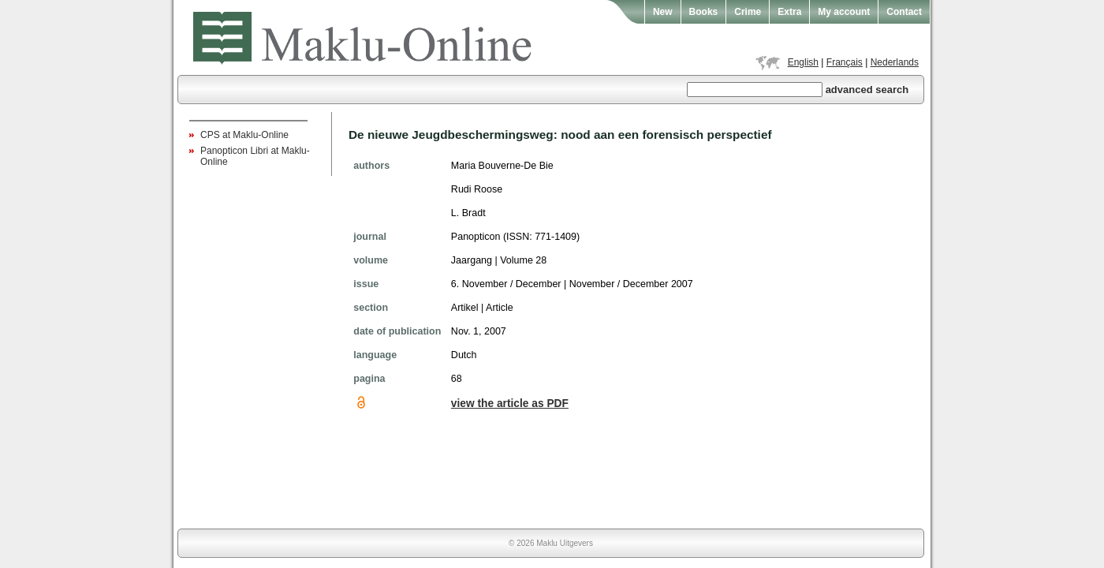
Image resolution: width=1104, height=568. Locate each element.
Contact (904, 11)
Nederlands (895, 62)
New (663, 11)
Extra (789, 11)
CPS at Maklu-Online (244, 134)
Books (703, 11)
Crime (747, 11)
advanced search (867, 89)
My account (844, 11)
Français (844, 62)
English (803, 62)
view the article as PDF (510, 403)
